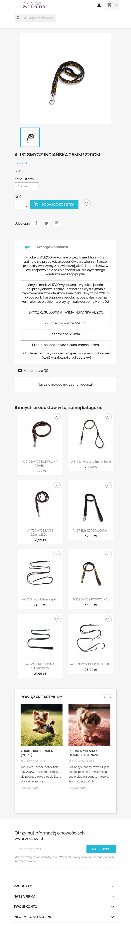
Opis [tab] (27, 247)
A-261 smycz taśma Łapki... (40, 599)
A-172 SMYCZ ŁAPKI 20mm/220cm (40, 532)
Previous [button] (104, 696)
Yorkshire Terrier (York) (37, 753)
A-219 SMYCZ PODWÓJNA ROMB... (40, 464)
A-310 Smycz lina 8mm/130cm (91, 462)
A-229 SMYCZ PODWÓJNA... (91, 599)
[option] (42, 750)
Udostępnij (36, 223)
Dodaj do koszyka (54, 204)
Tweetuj (46, 223)
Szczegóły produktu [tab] (52, 247)
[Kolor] (27, 186)
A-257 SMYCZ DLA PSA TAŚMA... (91, 664)
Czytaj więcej (30, 788)
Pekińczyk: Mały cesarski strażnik (85, 753)
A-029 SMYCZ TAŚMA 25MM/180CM (40, 666)
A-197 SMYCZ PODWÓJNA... (91, 530)
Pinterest (57, 223)
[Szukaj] (35, 18)
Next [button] (110, 696)
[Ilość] (19, 204)
